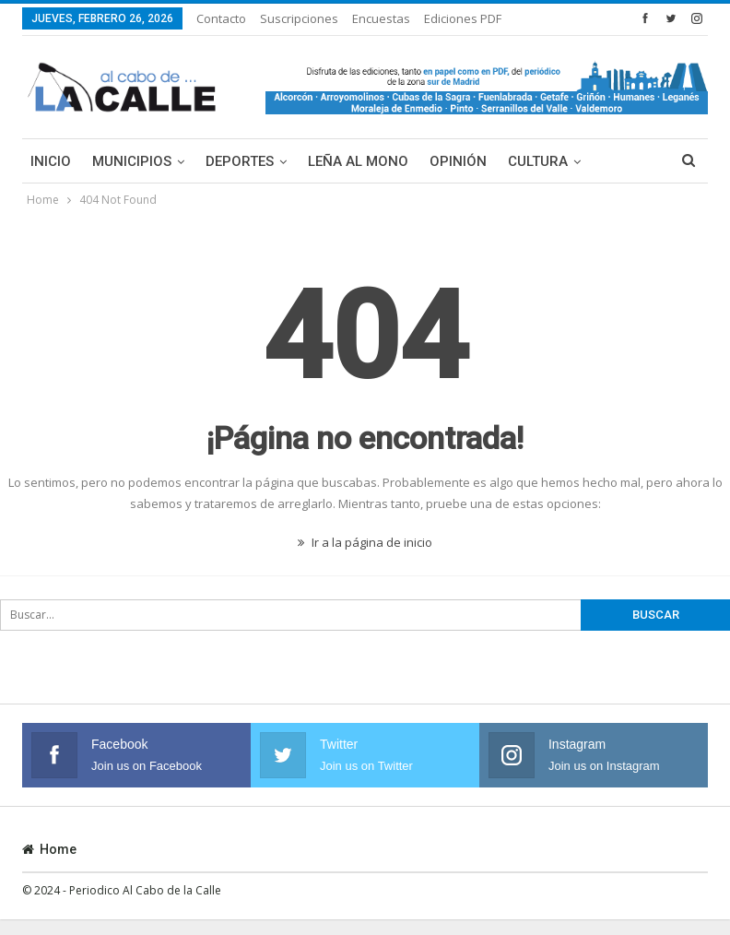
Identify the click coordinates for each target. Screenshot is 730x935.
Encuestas (381, 18)
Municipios (131, 161)
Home (49, 849)
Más (441, 18)
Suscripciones (299, 18)
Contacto (221, 18)
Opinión (458, 161)
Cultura (538, 161)
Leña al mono (358, 161)
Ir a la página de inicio (365, 542)
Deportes (240, 161)
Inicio (50, 161)
